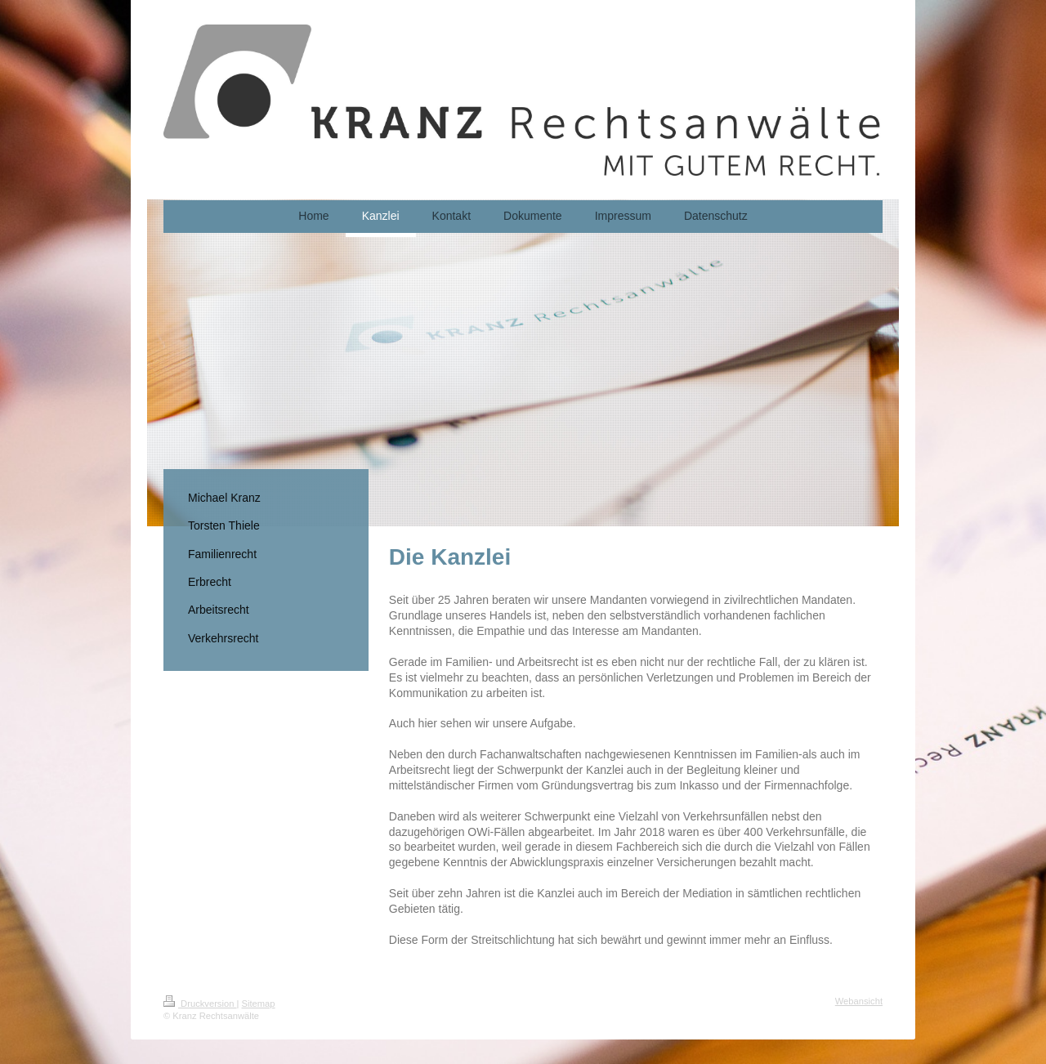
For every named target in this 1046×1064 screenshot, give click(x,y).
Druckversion (200, 1003)
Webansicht (859, 1001)
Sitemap (258, 1003)
